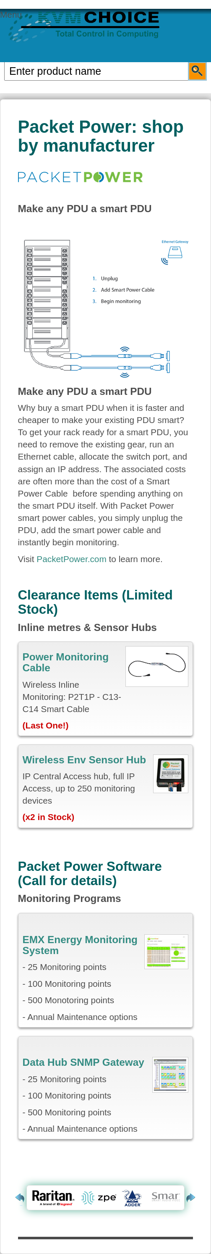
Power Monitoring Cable (66, 662)
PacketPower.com (71, 559)
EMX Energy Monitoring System (80, 945)
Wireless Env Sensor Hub (84, 759)
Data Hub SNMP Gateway (83, 1062)
